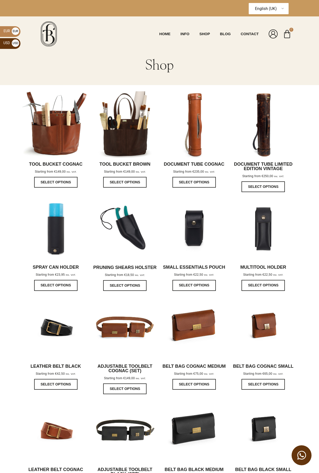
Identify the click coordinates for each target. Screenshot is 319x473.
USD (11, 43)
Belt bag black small (263, 469)
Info (184, 34)
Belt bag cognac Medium (194, 366)
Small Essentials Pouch (194, 267)
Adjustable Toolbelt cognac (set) (124, 368)
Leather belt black (56, 366)
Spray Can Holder (56, 267)
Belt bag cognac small (263, 366)
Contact (250, 34)
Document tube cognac (194, 164)
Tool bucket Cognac (55, 164)
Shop (204, 34)
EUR (11, 31)
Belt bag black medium (194, 469)
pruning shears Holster (125, 267)
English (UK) (266, 8)
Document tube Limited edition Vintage (263, 166)
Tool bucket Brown (124, 164)
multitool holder (263, 267)
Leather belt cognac (55, 469)
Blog (225, 34)
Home (164, 34)
